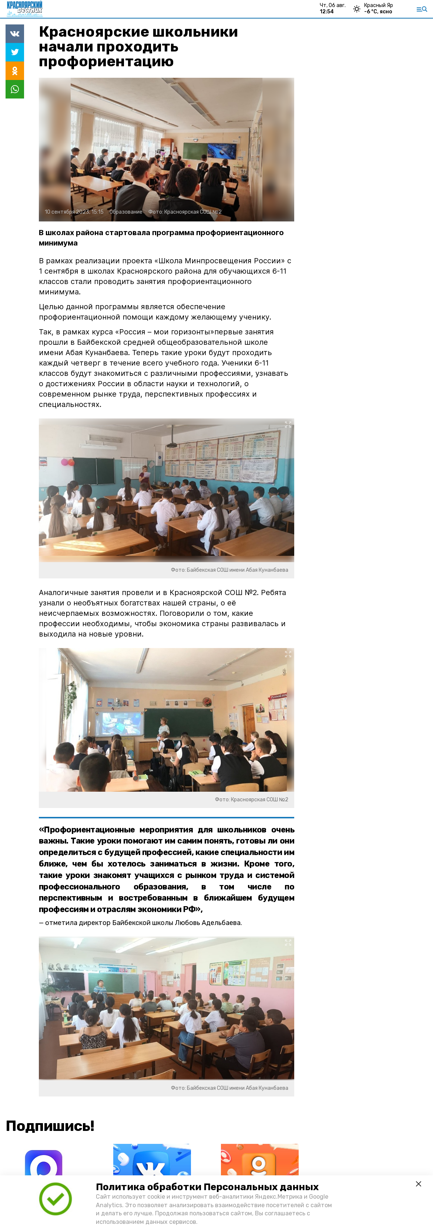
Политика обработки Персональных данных (207, 1187)
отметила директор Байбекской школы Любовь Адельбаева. (143, 923)
